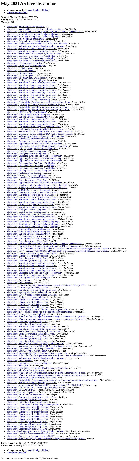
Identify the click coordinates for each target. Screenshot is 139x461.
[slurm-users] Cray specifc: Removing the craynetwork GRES (34, 126)
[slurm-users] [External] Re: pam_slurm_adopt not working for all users (38, 107)
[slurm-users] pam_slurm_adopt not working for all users (32, 48)
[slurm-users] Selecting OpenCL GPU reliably (27, 78)
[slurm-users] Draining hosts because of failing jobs (29, 141)
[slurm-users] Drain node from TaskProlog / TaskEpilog (31, 56)
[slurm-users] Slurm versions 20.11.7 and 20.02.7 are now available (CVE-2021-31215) (45, 385)
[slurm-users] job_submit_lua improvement (26, 26)
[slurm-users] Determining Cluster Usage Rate (27, 180)
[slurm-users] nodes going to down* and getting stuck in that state (35, 46)
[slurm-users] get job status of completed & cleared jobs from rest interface (39, 312)
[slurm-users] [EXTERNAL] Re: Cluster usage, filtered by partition (36, 387)
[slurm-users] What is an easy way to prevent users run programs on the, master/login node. (47, 356)
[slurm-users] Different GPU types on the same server (30, 204)
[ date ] (46, 10)
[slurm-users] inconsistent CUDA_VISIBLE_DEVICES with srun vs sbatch (40, 131)
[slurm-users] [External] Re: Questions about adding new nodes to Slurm (38, 102)
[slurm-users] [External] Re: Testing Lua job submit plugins (33, 404)
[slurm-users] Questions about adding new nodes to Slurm (32, 192)
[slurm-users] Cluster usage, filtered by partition (28, 139)
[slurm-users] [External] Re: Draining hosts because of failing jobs (36, 104)
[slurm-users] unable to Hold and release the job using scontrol (34, 29)
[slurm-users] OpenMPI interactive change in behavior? (31, 334)
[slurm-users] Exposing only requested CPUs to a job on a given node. (37, 146)
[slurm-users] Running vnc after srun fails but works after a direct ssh (37, 44)
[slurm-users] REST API (17, 365)
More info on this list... (17, 12)
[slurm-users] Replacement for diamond (24, 173)
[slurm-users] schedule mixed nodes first (24, 63)
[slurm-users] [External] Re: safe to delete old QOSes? (31, 195)
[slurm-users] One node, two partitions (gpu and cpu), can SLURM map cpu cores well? (45, 31)
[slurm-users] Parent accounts (20, 280)
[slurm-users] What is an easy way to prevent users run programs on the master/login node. (46, 285)
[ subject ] (38, 10)
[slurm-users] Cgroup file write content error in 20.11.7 (31, 434)
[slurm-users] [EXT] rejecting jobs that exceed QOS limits (32, 148)
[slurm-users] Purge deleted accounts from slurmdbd (30, 41)
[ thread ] (30, 10)
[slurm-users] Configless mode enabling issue (27, 151)
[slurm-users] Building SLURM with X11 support (28, 114)
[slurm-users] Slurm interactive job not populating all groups (33, 34)
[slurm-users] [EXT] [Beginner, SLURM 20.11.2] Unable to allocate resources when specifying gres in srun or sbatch (58, 248)
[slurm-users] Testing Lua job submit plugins (26, 65)
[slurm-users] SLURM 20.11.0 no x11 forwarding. (29, 100)
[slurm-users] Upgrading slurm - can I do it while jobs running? (34, 143)
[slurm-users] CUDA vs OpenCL (21, 70)
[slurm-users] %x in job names (20, 68)
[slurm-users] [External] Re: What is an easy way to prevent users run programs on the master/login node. (53, 380)
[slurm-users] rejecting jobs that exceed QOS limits (29, 292)
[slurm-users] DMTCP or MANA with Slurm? (27, 112)
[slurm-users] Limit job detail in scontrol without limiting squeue (35, 129)
